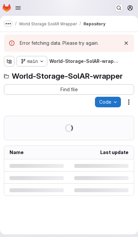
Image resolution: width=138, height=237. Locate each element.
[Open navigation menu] (18, 8)
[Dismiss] (126, 43)
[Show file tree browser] (9, 61)
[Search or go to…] (119, 8)
